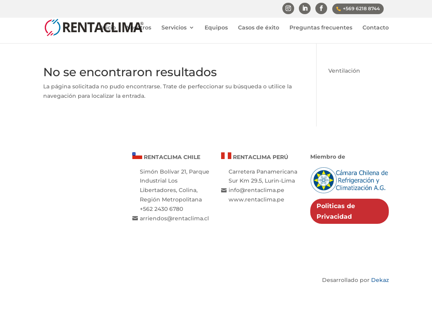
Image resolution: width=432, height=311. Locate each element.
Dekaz (380, 280)
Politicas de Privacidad (336, 211)
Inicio (108, 28)
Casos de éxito (258, 28)
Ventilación (344, 70)
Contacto (375, 28)
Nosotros (138, 28)
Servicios (174, 28)
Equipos (216, 28)
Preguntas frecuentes (320, 28)
